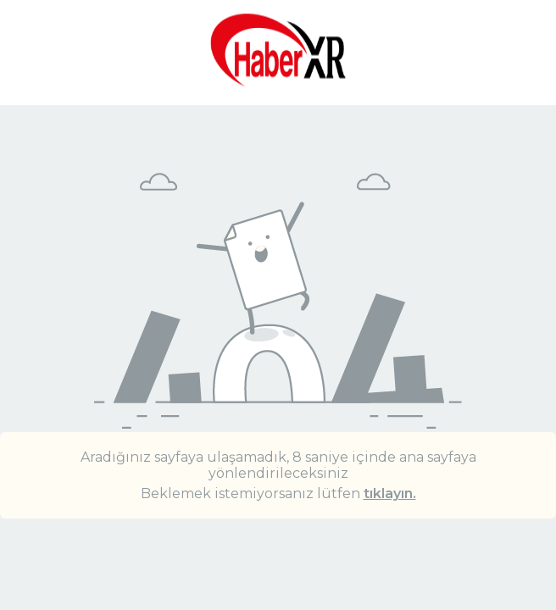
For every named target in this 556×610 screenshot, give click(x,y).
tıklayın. (390, 493)
